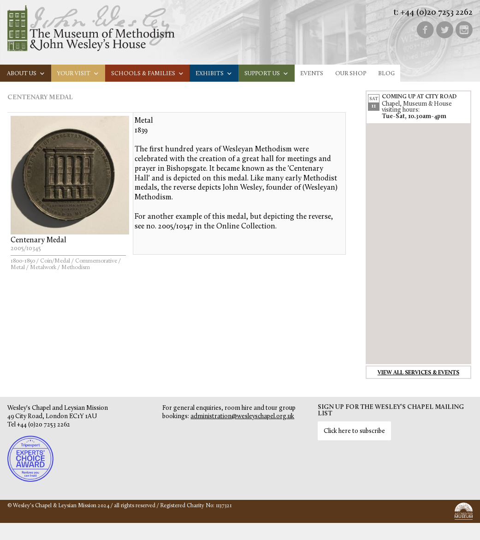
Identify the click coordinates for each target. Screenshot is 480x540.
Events (311, 74)
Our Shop (350, 74)
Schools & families (147, 74)
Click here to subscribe (354, 431)
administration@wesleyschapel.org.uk (242, 416)
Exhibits (214, 74)
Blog (386, 74)
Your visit (78, 74)
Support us (266, 74)
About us (26, 74)
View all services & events (418, 373)
